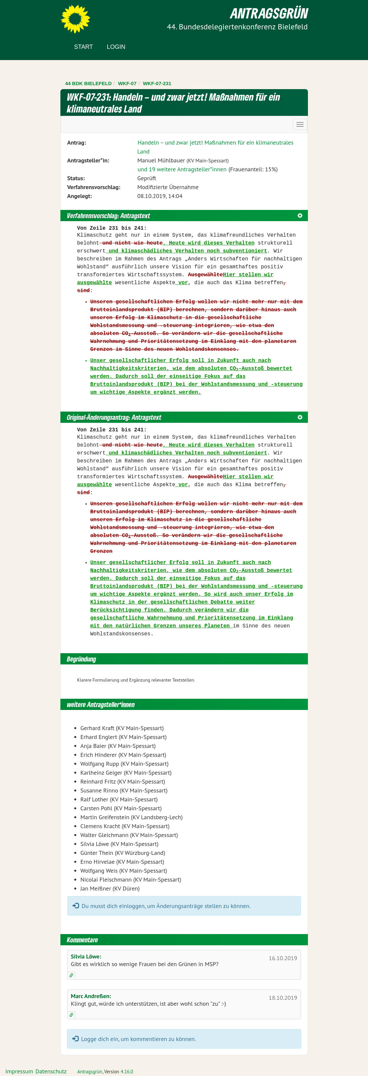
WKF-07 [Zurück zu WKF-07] (127, 83)
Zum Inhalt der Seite (29, 16)
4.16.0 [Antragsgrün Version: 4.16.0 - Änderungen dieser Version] (127, 1071)
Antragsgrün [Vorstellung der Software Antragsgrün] (89, 1071)
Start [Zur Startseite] (83, 47)
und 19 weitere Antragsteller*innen (182, 169)
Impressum (19, 1071)
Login (116, 47)
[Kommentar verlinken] (71, 976)
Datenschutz (51, 1071)
